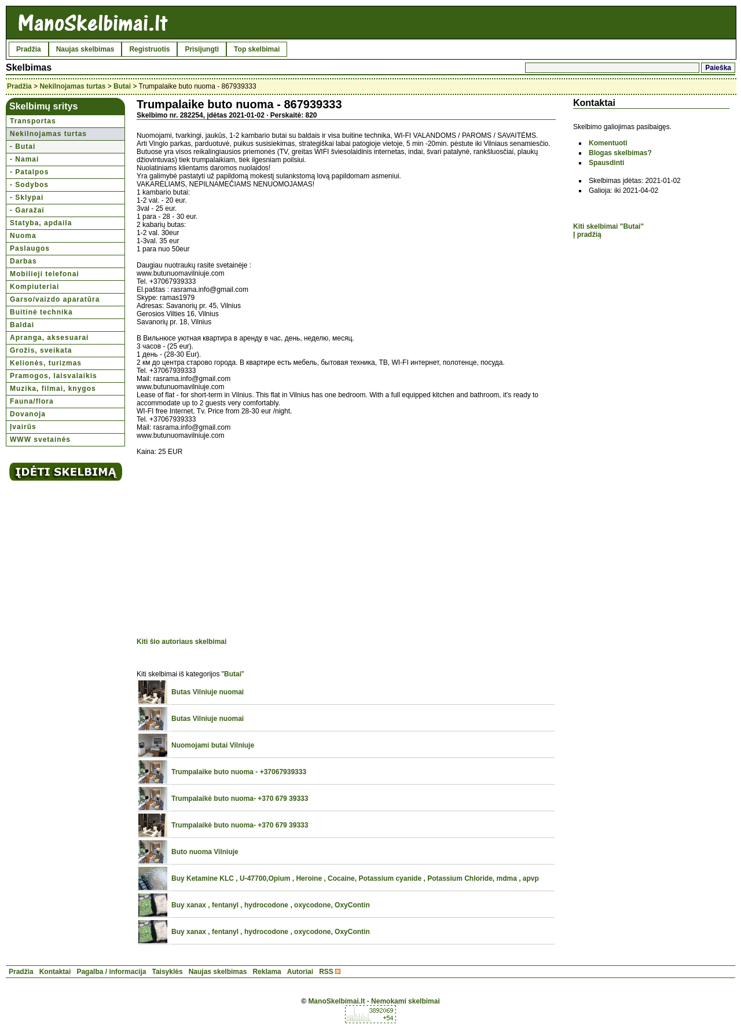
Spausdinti (606, 163)
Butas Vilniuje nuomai (207, 692)
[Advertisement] (234, 548)
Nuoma (23, 236)
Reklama (266, 972)
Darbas (23, 261)
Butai (122, 86)
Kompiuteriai (34, 287)
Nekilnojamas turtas (72, 86)
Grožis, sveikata (41, 350)
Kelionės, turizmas (46, 363)
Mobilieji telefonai (44, 274)
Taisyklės (167, 972)
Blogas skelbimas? (620, 153)
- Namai (24, 159)
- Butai (22, 146)
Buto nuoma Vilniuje (205, 852)
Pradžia (28, 49)
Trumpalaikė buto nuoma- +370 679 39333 (239, 798)
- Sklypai (26, 197)
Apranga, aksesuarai (49, 338)
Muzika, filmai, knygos (53, 388)
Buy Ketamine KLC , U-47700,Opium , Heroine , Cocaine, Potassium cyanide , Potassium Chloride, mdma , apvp (355, 878)
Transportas (33, 121)
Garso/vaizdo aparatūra (55, 299)
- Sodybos (29, 185)
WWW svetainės (40, 439)
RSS (326, 972)
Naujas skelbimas (85, 49)
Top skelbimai (257, 49)
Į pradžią (587, 234)
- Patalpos (29, 172)
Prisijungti (202, 49)
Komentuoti (608, 143)
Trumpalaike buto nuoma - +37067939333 (238, 772)
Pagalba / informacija (111, 972)
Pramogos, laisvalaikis (53, 376)
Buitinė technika (41, 312)
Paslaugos (30, 248)
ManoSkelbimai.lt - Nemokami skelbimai (373, 1001)
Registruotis (149, 49)
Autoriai (300, 972)
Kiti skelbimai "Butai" (608, 226)
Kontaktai (55, 972)
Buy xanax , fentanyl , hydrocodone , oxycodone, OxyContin (270, 905)
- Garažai (27, 210)
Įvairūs (23, 427)
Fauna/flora (32, 401)
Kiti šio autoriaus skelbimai (181, 642)
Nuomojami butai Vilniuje (212, 745)
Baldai (22, 325)
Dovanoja (28, 414)
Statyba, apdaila (41, 223)
